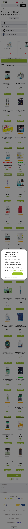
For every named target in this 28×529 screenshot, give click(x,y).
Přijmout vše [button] (17, 273)
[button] (11, 277)
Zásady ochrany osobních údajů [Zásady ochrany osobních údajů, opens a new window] (16, 270)
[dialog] (14, 264)
